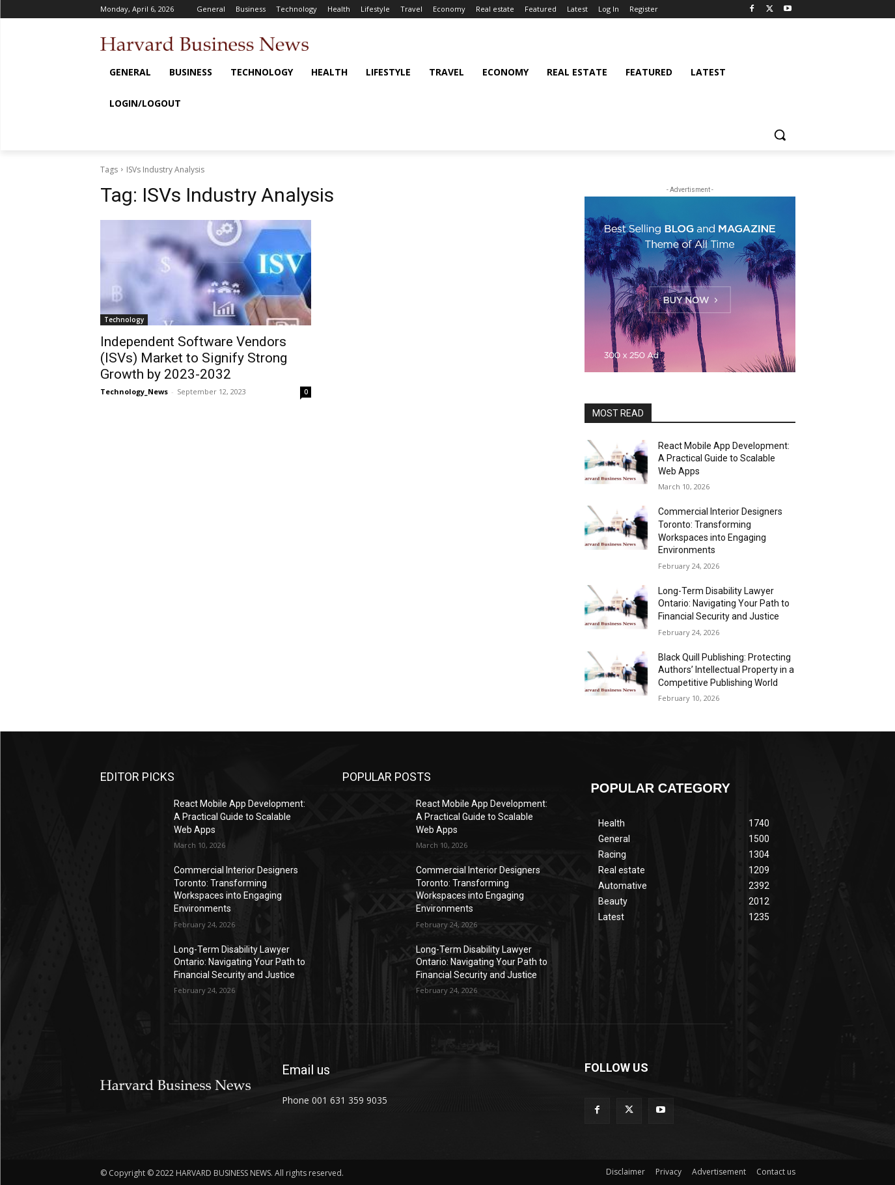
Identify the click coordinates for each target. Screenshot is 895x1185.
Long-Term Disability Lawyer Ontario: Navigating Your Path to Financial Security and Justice (724, 603)
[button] (779, 134)
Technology (124, 319)
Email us (306, 1070)
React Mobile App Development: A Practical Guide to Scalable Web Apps (724, 458)
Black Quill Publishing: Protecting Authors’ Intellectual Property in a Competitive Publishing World (726, 670)
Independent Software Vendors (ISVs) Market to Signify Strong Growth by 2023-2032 (193, 358)
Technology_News (134, 391)
